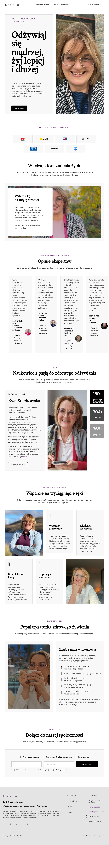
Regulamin (86, 836)
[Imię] (26, 764)
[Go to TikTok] (28, 824)
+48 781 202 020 (94, 807)
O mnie (55, 4)
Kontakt (64, 4)
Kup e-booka (94, 4)
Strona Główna (42, 4)
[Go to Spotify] (11, 824)
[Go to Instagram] (22, 824)
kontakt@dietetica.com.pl (97, 812)
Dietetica (10, 796)
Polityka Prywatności (99, 836)
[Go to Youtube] (5, 824)
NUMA (26, 456)
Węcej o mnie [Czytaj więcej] (18, 465)
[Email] (59, 764)
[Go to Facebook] (16, 824)
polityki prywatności (60, 770)
